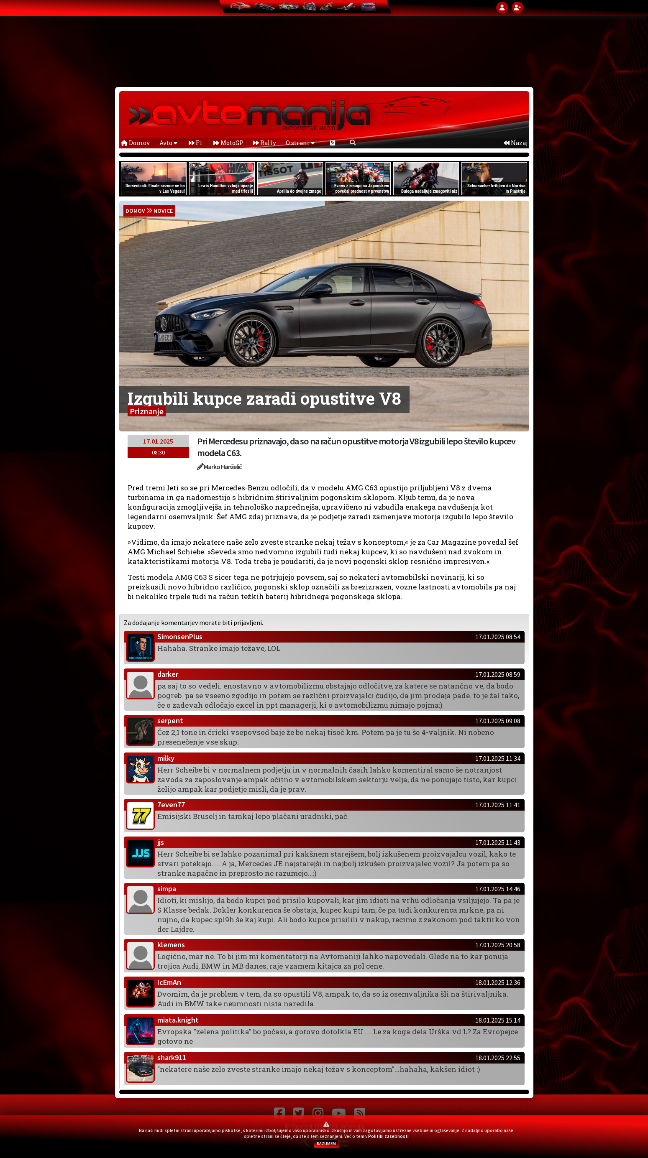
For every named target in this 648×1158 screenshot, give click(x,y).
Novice (163, 210)
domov (135, 210)
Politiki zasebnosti (388, 1136)
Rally (264, 143)
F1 (195, 143)
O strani (300, 143)
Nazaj (516, 143)
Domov (135, 143)
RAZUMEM (326, 1143)
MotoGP (228, 143)
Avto (168, 143)
